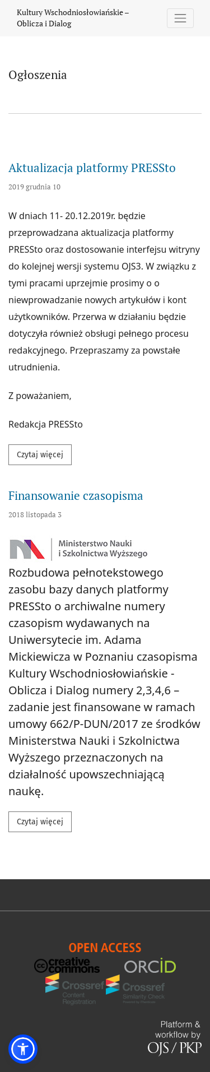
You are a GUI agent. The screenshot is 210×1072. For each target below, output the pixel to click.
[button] (23, 1049)
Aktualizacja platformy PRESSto (92, 167)
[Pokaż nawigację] (180, 18)
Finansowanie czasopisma (75, 495)
